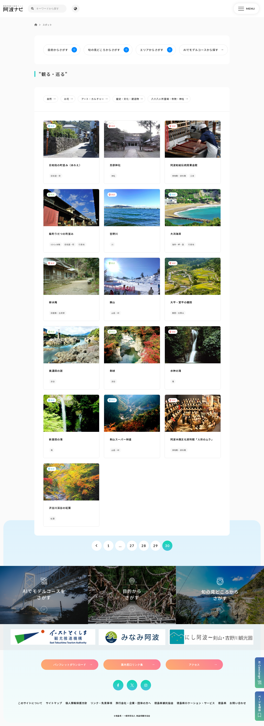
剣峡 (112, 370)
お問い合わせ (238, 703)
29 (155, 546)
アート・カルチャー (95, 99)
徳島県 (222, 703)
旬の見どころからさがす (220, 595)
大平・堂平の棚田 (181, 302)
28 (143, 546)
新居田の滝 (56, 439)
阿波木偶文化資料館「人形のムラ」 (192, 439)
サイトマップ (54, 703)
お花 (69, 99)
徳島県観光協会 (163, 703)
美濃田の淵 (56, 370)
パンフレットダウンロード (69, 664)
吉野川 (114, 233)
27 (132, 546)
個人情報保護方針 (76, 703)
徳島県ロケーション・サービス (196, 703)
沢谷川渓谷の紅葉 (60, 508)
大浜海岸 (175, 233)
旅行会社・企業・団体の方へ (133, 703)
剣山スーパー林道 (121, 439)
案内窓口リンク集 (132, 664)
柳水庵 (53, 302)
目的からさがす (132, 595)
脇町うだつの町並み (61, 233)
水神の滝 (175, 370)
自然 (52, 99)
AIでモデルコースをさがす (44, 595)
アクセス (194, 664)
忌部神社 (115, 165)
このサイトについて (30, 703)
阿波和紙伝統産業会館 (184, 165)
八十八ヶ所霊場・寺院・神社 (170, 99)
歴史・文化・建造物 (130, 99)
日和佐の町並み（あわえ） (65, 165)
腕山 (112, 302)
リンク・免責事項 (101, 703)
